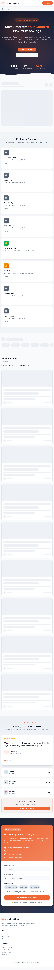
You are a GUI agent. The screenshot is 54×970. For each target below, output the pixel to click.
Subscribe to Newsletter (27, 55)
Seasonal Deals (6, 957)
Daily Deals (23, 889)
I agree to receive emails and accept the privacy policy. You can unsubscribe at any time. (25, 894)
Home (3, 936)
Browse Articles (27, 49)
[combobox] (8, 365)
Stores (3, 941)
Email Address (9, 877)
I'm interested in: (9, 886)
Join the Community (27, 811)
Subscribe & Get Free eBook (27, 900)
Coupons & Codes (11, 889)
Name (9, 868)
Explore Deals (5, 939)
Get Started (47, 3)
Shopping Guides (6, 949)
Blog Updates (35, 889)
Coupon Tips (5, 952)
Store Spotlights (6, 954)
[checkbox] (5, 893)
